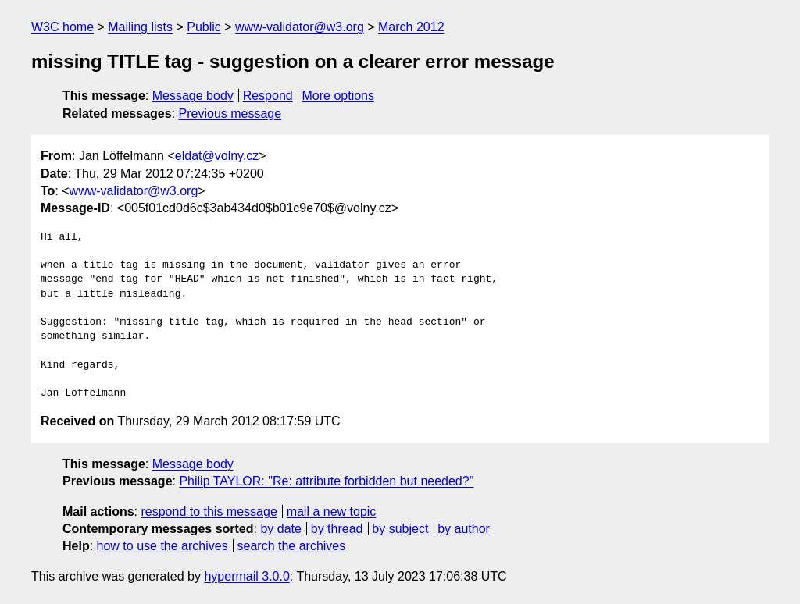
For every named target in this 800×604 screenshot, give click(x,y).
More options (338, 95)
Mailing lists (140, 27)
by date (280, 528)
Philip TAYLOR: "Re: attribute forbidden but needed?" (326, 481)
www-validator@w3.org (299, 27)
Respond (268, 95)
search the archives (292, 545)
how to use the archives (162, 545)
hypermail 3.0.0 (246, 576)
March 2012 (411, 27)
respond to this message (209, 511)
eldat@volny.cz (217, 155)
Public (204, 27)
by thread (337, 528)
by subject (400, 528)
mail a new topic (332, 511)
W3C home (62, 27)
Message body (193, 95)
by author (464, 528)
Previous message (230, 113)
